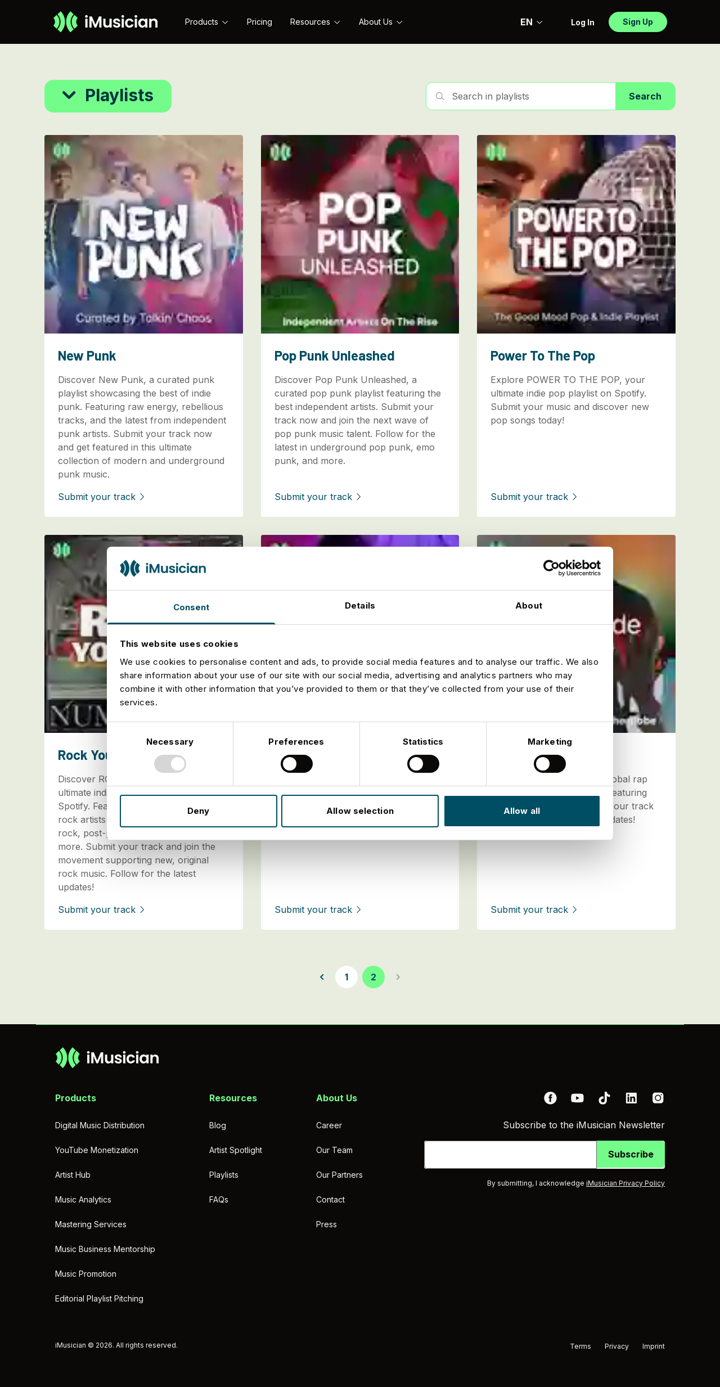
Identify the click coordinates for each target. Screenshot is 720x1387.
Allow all (521, 810)
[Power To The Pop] (576, 326)
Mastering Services (91, 1224)
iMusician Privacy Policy (625, 1183)
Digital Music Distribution (100, 1125)
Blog (217, 1125)
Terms (580, 1346)
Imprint (653, 1346)
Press (326, 1224)
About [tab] (528, 605)
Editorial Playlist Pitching (99, 1298)
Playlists (223, 1174)
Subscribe (631, 1154)
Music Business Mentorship (105, 1249)
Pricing (259, 21)
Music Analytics (83, 1199)
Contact (330, 1199)
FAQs (218, 1199)
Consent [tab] (191, 607)
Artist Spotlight (235, 1150)
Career (329, 1125)
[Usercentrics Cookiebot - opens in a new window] (551, 568)
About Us (381, 21)
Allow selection (360, 810)
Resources (315, 21)
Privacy (617, 1346)
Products (207, 21)
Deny (198, 810)
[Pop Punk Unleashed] (360, 326)
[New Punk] (143, 326)
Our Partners (339, 1174)
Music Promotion (85, 1273)
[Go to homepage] (105, 22)
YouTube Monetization (96, 1150)
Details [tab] (360, 605)
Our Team (334, 1150)
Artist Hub (73, 1174)
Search (645, 96)
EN (531, 22)
